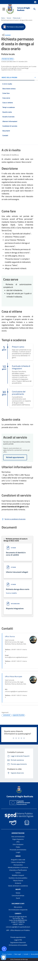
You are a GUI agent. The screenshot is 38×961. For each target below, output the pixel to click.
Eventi (18, 898)
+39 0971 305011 (18, 924)
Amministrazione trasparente (18, 910)
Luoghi (18, 852)
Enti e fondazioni (18, 844)
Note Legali (17, 954)
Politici (18, 847)
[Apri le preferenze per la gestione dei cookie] (3, 957)
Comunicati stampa (18, 895)
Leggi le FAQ (18, 940)
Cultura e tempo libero (18, 862)
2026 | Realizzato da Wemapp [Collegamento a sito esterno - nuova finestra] (19, 959)
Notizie (18, 893)
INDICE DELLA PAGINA (9, 77)
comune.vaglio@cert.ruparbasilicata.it (18, 927)
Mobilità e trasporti (18, 875)
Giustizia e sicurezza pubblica (18, 878)
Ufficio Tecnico (10, 636)
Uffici (18, 842)
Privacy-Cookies (7, 954)
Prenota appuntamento (18, 937)
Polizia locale (16, 18)
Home (3, 18)
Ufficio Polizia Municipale (13, 676)
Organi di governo (18, 839)
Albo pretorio (18, 907)
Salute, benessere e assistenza (18, 886)
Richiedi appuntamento (15, 457)
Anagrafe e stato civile (18, 859)
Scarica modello (11, 593)
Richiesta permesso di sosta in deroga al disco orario (16, 20)
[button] (35, 2)
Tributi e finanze (18, 880)
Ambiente (18, 883)
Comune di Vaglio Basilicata (23, 9)
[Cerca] (34, 9)
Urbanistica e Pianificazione (18, 870)
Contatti (18, 913)
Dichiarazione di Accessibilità (18, 945)
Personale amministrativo (18, 849)
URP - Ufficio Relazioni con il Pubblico (18, 930)
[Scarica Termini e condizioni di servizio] (13, 519)
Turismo (18, 873)
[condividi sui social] (6, 35)
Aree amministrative (18, 836)
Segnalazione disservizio (18, 942)
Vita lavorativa (18, 865)
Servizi (9, 18)
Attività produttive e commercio (18, 867)
